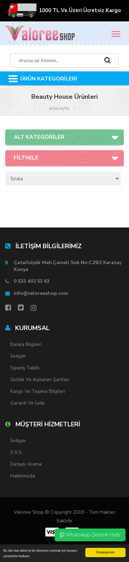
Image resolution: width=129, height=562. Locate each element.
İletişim (18, 356)
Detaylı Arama (26, 464)
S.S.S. (16, 452)
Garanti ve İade (27, 403)
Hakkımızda (22, 476)
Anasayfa (59, 108)
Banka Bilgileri (26, 344)
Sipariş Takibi (25, 368)
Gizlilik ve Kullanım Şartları (39, 379)
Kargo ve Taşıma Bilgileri (37, 391)
